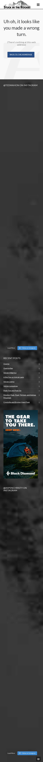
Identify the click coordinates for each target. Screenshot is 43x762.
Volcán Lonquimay (10, 386)
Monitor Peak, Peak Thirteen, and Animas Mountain (19, 396)
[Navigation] (38, 4)
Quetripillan (8, 368)
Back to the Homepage (21, 54)
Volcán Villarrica (9, 373)
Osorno (6, 364)
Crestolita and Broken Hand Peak (16, 402)
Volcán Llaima (8, 381)
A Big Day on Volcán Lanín (13, 377)
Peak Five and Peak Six (12, 390)
